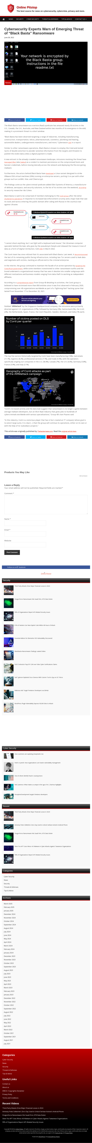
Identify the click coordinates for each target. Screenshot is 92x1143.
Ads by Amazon (83, 476)
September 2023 (10, 967)
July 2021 (7, 1044)
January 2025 (8, 911)
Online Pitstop (33, 6)
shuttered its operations (14, 199)
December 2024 (9, 915)
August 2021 (8, 1041)
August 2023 (8, 971)
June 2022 (7, 1020)
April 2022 (7, 1027)
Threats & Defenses (50, 19)
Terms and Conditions (10, 1098)
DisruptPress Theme (54, 1137)
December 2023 (9, 957)
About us (5, 1088)
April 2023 (7, 985)
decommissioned (11, 257)
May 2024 (7, 939)
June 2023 (7, 978)
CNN (41, 249)
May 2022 (7, 1023)
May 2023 (7, 981)
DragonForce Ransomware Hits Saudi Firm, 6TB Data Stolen (24, 1116)
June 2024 (7, 936)
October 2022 (9, 1006)
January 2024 (8, 953)
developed (50, 173)
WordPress (42, 1137)
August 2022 (8, 1013)
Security (19, 19)
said (70, 143)
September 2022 (10, 1009)
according (83, 188)
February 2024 (9, 950)
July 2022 (7, 1016)
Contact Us (80, 19)
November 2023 (9, 960)
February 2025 (9, 908)
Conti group (65, 196)
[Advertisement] (46, 101)
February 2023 (9, 992)
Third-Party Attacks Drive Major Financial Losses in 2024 (22, 1109)
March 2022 (8, 1030)
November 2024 (9, 918)
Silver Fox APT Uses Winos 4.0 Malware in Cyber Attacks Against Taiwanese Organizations (34, 1119)
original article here (71, 431)
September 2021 (10, 1037)
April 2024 (7, 943)
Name (7, 519)
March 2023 (8, 988)
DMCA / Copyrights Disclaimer (13, 1091)
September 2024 (10, 925)
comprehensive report (26, 283)
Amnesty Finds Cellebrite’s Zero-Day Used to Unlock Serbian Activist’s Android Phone (33, 1112)
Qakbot (25, 162)
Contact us (6, 1084)
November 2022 (9, 1002)
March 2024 (8, 946)
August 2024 (8, 929)
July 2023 (7, 974)
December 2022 (9, 999)
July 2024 (7, 932)
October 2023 (9, 964)
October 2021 (9, 1034)
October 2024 (9, 922)
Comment (9, 494)
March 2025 (8, 904)
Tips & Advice (66, 19)
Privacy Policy (7, 1095)
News (11, 19)
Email (7, 530)
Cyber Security (33, 19)
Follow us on (16, 568)
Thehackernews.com (45, 431)
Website (7, 541)
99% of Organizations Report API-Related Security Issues (22, 1123)
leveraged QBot (10, 162)
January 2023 (8, 995)
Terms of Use (58, 1133)
